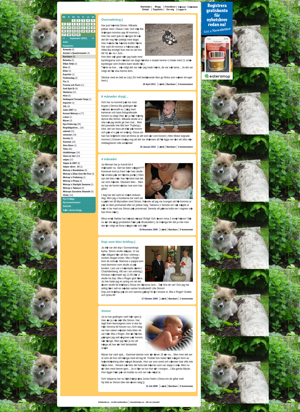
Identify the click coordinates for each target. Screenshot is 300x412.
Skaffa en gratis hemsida (168, 408)
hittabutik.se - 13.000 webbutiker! (113, 402)
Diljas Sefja (69, 64)
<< (63, 38)
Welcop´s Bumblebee (74, 170)
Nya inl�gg (68, 199)
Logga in (182, 9)
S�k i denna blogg (72, 210)
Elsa (65, 67)
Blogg (158, 7)
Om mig (170, 9)
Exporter (67, 74)
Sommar (67, 142)
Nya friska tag (70, 124)
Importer (67, 103)
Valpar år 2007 (70, 163)
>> (93, 38)
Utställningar (69, 152)
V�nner (182, 7)
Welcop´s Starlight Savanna (77, 184)
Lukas (66, 117)
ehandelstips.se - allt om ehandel (144, 402)
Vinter (66, 195)
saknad (67, 131)
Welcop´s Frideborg (73, 177)
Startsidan (145, 7)
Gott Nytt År (69, 88)
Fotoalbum (170, 7)
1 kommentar (186, 299)
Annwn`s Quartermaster (75, 53)
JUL (65, 106)
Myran (66, 120)
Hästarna (67, 92)
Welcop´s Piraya (71, 181)
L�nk (162, 84)
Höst (65, 96)
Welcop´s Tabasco (72, 188)
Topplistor (158, 9)
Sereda (66, 138)
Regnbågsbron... (71, 128)
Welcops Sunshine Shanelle (77, 191)
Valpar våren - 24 (71, 167)
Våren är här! (69, 156)
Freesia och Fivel (71, 85)
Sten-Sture (68, 145)
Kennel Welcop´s (71, 113)
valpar (66, 159)
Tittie (65, 149)
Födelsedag (69, 78)
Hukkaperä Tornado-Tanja (76, 99)
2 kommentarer (185, 84)
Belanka (67, 60)
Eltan (66, 71)
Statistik (67, 206)
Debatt (145, 9)
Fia (64, 81)
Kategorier (68, 46)
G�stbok (193, 7)
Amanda (67, 49)
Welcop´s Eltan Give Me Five (77, 174)
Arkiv (65, 42)
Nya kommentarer (71, 202)
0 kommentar (186, 229)
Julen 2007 (68, 110)
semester (68, 135)
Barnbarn (68, 57)
